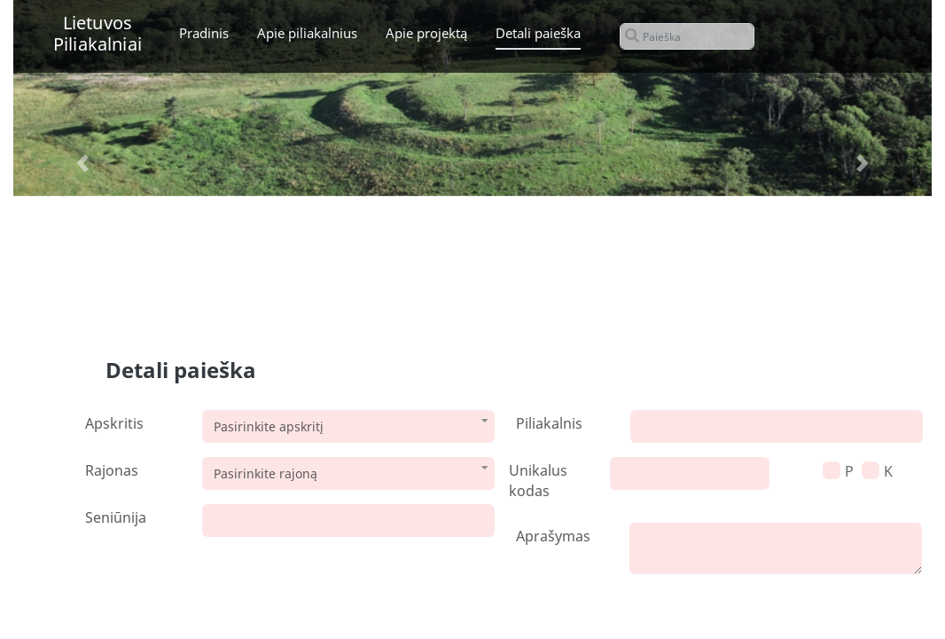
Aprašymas (553, 536)
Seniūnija (115, 517)
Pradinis (204, 33)
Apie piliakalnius (307, 33)
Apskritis (114, 423)
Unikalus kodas (538, 481)
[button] (82, 163)
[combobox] (348, 426)
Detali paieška (538, 33)
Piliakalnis (549, 423)
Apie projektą (426, 33)
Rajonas (111, 470)
